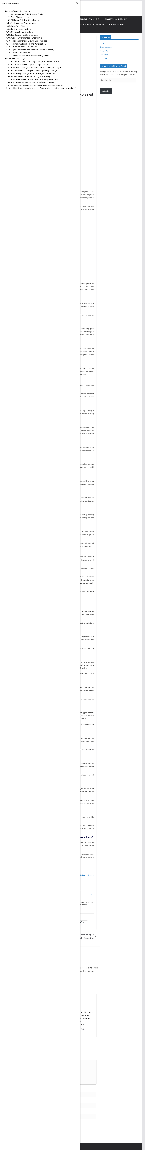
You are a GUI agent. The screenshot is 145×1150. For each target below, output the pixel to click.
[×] (77, 3)
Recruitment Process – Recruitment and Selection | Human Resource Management (82, 1018)
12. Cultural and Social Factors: (23, 46)
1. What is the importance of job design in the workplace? (34, 61)
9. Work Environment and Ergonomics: (26, 38)
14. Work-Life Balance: (20, 52)
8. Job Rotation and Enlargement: (23, 35)
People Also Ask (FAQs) (15, 58)
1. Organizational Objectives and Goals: (26, 14)
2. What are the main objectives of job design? (29, 64)
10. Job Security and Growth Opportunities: (28, 41)
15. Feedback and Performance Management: (29, 55)
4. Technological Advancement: (22, 23)
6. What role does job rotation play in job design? (30, 76)
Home (102, 43)
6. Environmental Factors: (20, 29)
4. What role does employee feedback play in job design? (33, 70)
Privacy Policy (105, 51)
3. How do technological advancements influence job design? (35, 67)
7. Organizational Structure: (21, 32)
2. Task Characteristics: (19, 17)
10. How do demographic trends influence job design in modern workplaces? (43, 88)
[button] (100, 19)
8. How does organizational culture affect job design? (32, 82)
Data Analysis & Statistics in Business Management (82, 24)
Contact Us (104, 58)
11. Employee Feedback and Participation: (28, 44)
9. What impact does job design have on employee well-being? (36, 85)
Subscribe (106, 91)
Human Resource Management (85, 19)
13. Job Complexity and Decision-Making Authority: (32, 49)
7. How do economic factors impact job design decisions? (33, 79)
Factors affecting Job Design (17, 11)
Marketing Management (116, 19)
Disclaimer (104, 55)
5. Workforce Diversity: (19, 26)
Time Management (116, 24)
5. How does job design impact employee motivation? (32, 73)
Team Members (106, 47)
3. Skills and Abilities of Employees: (24, 20)
